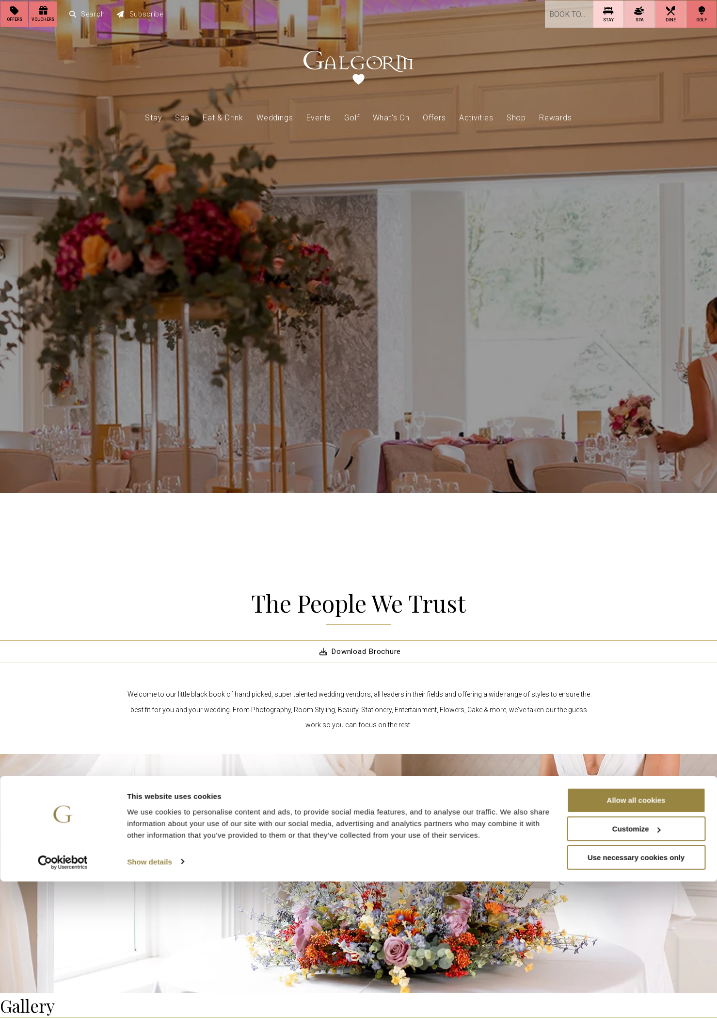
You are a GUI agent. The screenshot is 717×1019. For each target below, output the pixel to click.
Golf (351, 116)
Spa (182, 116)
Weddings (274, 116)
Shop (516, 116)
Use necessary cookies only (636, 995)
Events (319, 116)
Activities (476, 116)
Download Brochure (358, 651)
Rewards (555, 116)
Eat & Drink (223, 116)
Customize (636, 966)
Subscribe (140, 13)
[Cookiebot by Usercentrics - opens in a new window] (62, 1000)
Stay (153, 116)
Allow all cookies (636, 938)
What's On (391, 116)
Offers (434, 116)
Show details (149, 999)
